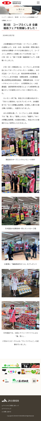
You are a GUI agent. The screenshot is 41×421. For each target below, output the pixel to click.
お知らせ (10, 17)
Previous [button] (3, 380)
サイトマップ (7, 408)
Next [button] (38, 380)
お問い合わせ (7, 412)
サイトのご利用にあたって (11, 405)
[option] (20, 380)
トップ (4, 17)
